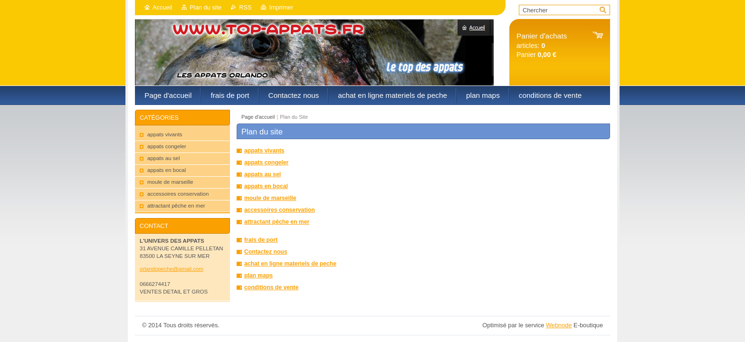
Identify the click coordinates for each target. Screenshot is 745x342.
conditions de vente (271, 287)
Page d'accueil (258, 117)
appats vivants (264, 150)
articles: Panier (541, 45)
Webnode (559, 325)
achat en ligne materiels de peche (290, 263)
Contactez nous (265, 251)
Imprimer (281, 7)
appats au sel (262, 174)
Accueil (162, 7)
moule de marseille (270, 198)
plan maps (258, 275)
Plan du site (205, 7)
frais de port (260, 240)
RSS (245, 7)
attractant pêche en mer (276, 221)
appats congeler (266, 162)
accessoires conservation (279, 210)
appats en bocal (266, 186)
